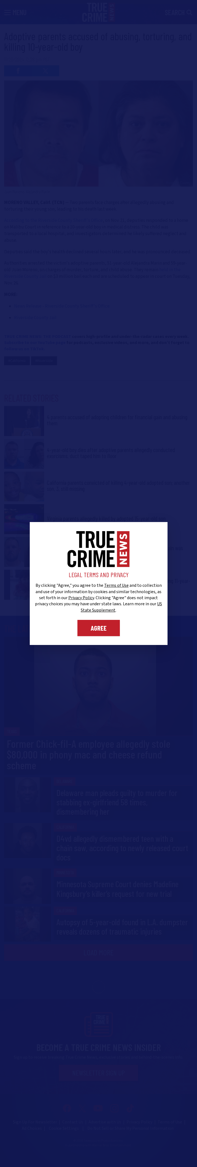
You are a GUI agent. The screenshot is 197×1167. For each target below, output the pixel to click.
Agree (99, 628)
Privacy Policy (81, 598)
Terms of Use (116, 585)
